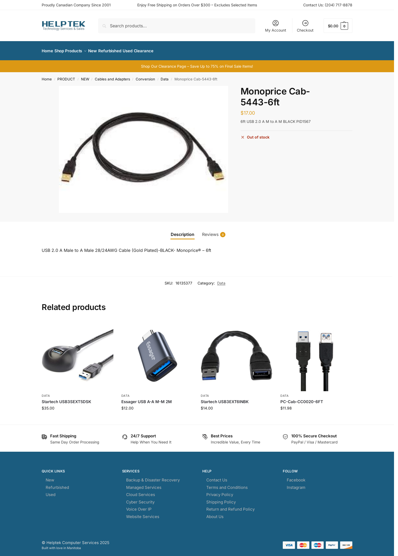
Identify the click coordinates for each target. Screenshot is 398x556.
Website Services (142, 513)
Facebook (296, 477)
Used (50, 491)
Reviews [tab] (213, 231)
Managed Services (143, 484)
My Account (275, 25)
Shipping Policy (221, 499)
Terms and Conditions (227, 484)
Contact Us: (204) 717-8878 (327, 5)
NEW (85, 76)
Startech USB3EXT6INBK (225, 398)
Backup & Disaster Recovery (153, 477)
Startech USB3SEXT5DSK (66, 398)
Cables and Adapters (112, 76)
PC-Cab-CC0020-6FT (301, 398)
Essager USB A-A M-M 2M (146, 398)
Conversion (145, 76)
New (50, 477)
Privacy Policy (219, 491)
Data (165, 76)
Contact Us (216, 477)
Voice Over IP (139, 506)
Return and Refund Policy (230, 506)
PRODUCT (66, 76)
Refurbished (57, 484)
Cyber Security (140, 499)
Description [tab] (182, 231)
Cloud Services (140, 491)
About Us (215, 513)
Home (47, 76)
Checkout (305, 25)
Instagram (296, 484)
